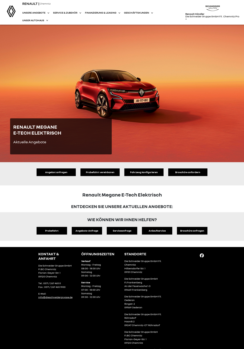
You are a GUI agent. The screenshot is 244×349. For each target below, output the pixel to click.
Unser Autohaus (33, 20)
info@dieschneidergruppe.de (55, 297)
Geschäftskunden (137, 12)
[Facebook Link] (202, 255)
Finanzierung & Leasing (101, 12)
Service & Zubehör (65, 12)
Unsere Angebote (34, 12)
